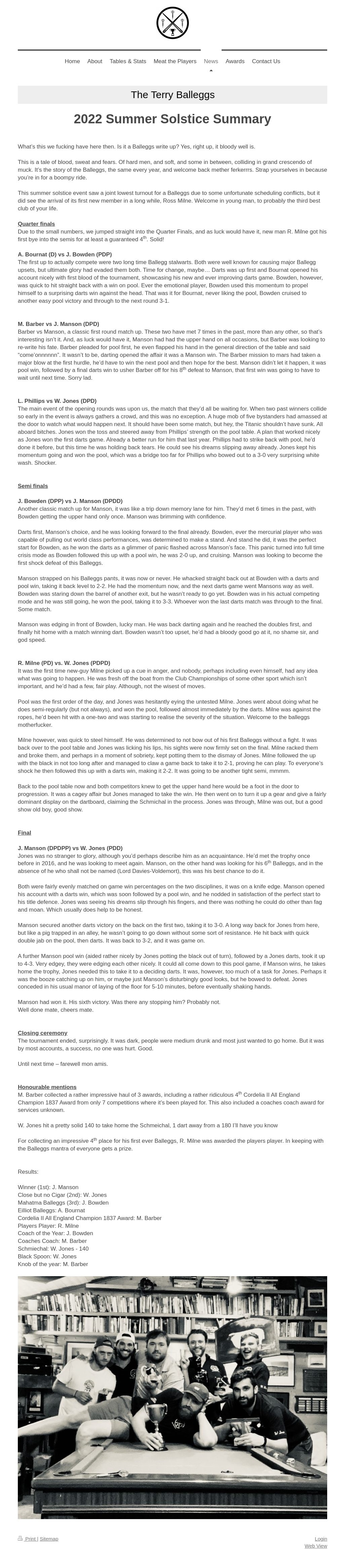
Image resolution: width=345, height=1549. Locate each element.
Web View (316, 1546)
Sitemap (49, 1539)
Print (27, 1539)
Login (321, 1539)
